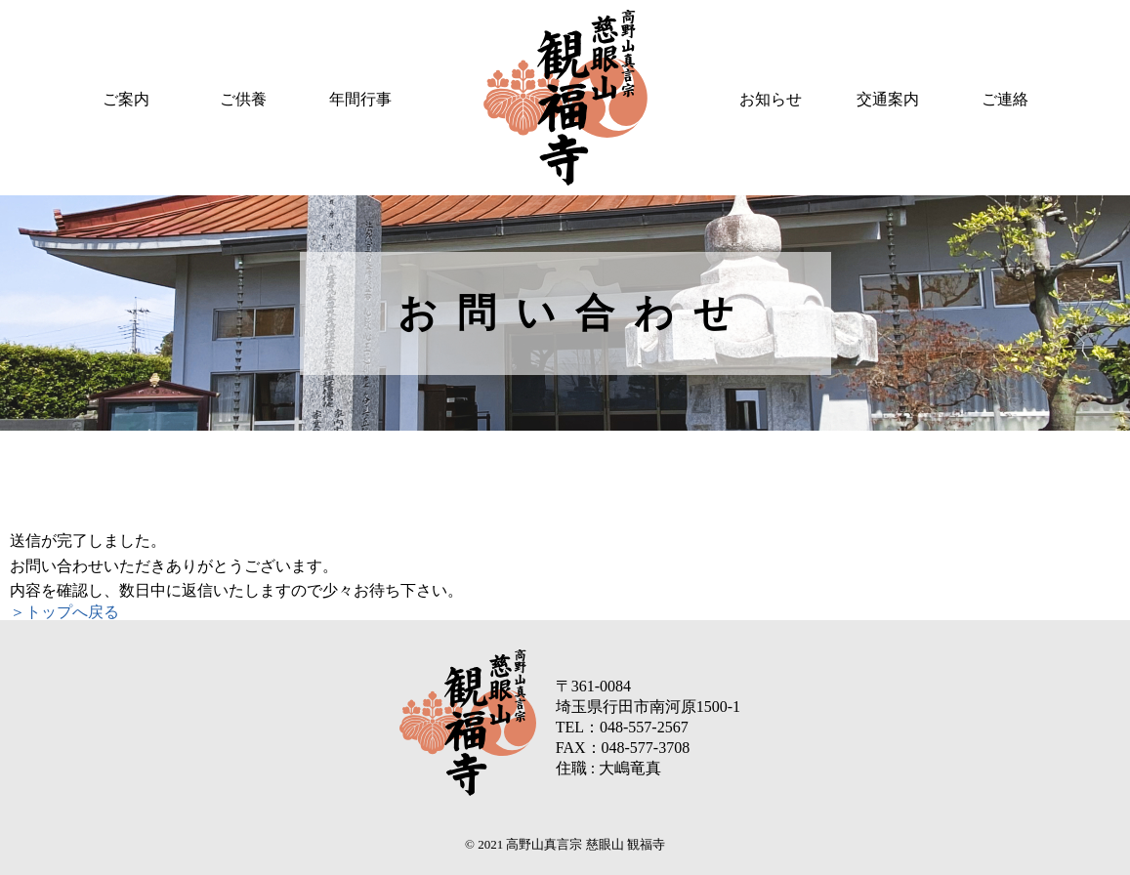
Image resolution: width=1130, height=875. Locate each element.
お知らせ (770, 99)
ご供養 (243, 99)
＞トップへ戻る (64, 612)
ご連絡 (1005, 99)
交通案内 (888, 99)
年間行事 (360, 99)
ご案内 (126, 99)
